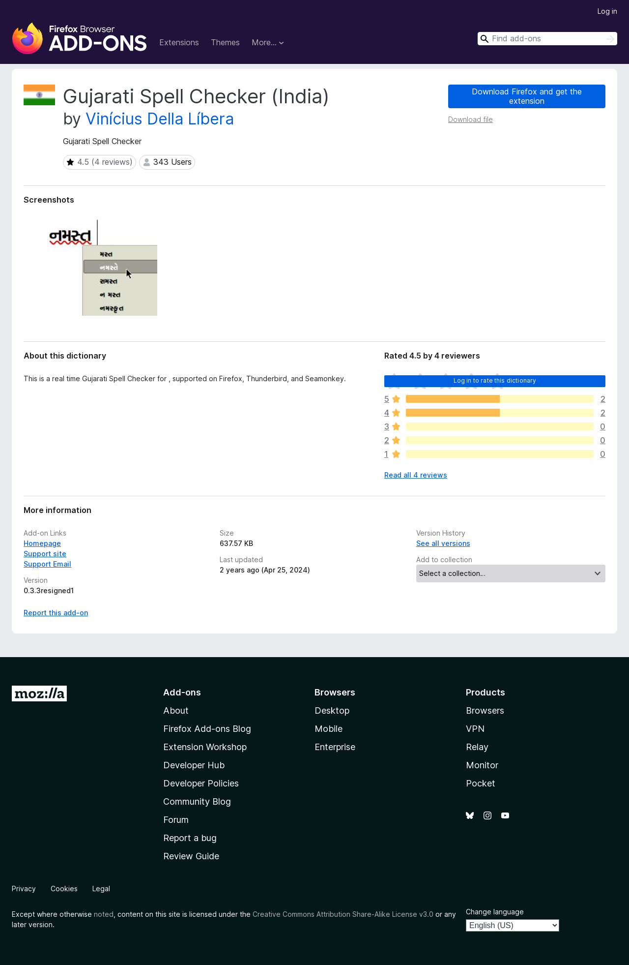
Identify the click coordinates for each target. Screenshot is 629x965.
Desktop (331, 710)
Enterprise (334, 747)
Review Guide (191, 856)
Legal (101, 888)
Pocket (480, 783)
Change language (495, 911)
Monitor (482, 765)
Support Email (47, 564)
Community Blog (197, 801)
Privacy (24, 888)
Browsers (485, 710)
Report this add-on (56, 612)
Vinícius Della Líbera (160, 118)
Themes (225, 42)
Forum (176, 819)
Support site (45, 553)
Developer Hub (194, 765)
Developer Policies (201, 783)
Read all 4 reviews (415, 475)
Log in (607, 11)
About (176, 710)
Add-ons (182, 692)
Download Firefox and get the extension (527, 96)
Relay (477, 747)
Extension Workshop (205, 747)
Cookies (64, 888)
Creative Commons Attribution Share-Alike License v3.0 (343, 914)
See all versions (443, 543)
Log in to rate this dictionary (495, 380)
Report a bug (190, 838)
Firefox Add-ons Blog (207, 729)
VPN (475, 729)
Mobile (328, 729)
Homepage (42, 543)
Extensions (179, 42)
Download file (470, 119)
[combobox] (547, 38)
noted (104, 914)
